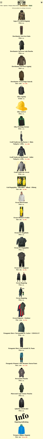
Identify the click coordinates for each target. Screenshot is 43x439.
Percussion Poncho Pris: (21, 374)
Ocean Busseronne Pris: (21, 198)
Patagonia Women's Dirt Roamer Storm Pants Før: (21, 359)
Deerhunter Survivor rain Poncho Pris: (21, 47)
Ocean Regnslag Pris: (21, 279)
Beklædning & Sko (23, 5)
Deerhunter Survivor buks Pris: (21, 32)
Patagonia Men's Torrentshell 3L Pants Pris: (21, 344)
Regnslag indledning (21, 418)
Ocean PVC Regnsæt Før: (21, 261)
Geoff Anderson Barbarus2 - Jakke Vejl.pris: (21, 153)
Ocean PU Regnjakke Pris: (21, 244)
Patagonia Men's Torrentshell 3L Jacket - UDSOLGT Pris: (21, 329)
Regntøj (30, 5)
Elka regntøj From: (21, 92)
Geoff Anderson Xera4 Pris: (21, 168)
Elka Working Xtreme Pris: (21, 123)
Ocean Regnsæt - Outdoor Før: (21, 311)
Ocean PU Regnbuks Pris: (21, 229)
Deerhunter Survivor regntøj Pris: (21, 62)
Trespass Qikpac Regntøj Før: (21, 431)
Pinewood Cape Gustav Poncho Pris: (21, 389)
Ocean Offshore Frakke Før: (21, 213)
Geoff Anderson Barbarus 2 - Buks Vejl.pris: (21, 138)
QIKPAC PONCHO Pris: (21, 405)
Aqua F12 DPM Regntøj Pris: (21, 17)
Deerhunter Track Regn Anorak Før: (21, 77)
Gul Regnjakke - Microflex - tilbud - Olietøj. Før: (21, 183)
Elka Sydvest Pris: (21, 108)
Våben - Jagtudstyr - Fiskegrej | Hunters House (9, 5)
